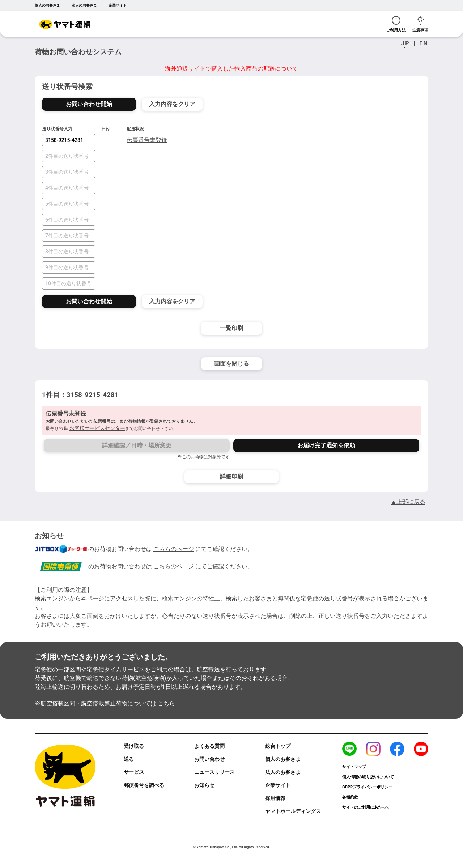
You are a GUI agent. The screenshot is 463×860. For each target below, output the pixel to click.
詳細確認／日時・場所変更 (136, 445)
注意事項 (420, 24)
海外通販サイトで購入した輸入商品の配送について (231, 68)
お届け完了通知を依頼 (326, 445)
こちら (166, 703)
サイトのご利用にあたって (366, 807)
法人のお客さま (84, 5)
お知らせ (204, 785)
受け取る (134, 746)
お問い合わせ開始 (89, 104)
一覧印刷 (231, 328)
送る (129, 759)
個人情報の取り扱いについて (368, 777)
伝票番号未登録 (147, 139)
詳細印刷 (231, 476)
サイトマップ (354, 766)
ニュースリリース (214, 772)
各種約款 (350, 797)
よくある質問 (209, 746)
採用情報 (275, 798)
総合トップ (277, 746)
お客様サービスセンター (97, 428)
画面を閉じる (231, 363)
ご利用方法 (396, 24)
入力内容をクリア (172, 104)
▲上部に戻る (408, 501)
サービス (134, 772)
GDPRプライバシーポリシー (367, 787)
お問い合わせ (209, 759)
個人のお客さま (47, 5)
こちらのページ (173, 548)
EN (423, 43)
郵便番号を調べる (144, 785)
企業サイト (118, 5)
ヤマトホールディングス (293, 811)
